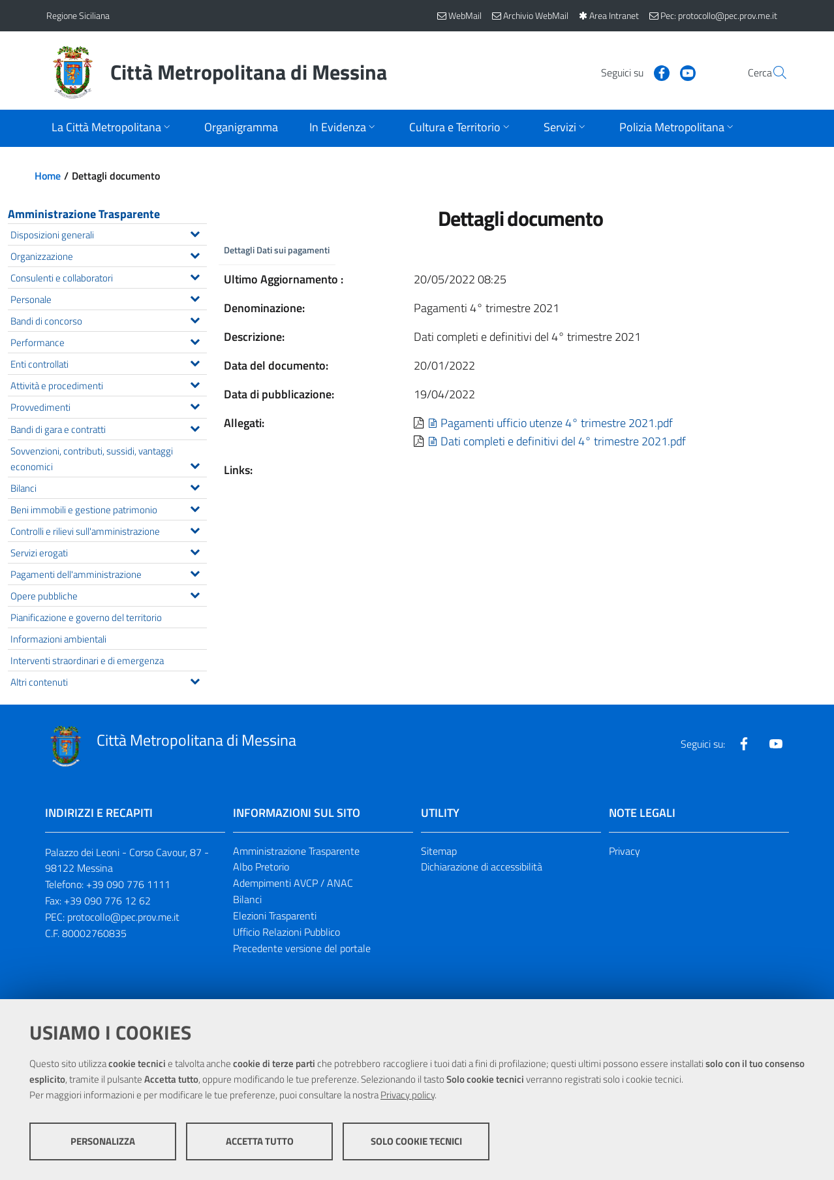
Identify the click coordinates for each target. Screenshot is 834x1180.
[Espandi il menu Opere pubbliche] (194, 593)
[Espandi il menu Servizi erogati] (194, 550)
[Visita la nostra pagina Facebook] (630, 72)
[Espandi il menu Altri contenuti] (194, 680)
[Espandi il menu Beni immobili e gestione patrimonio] (194, 507)
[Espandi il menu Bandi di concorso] (194, 319)
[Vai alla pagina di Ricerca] (772, 72)
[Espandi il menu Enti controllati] (194, 362)
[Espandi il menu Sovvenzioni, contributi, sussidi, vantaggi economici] (194, 464)
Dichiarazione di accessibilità (481, 866)
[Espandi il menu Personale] (194, 297)
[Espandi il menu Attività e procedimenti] (194, 383)
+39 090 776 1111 (128, 884)
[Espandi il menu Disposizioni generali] (194, 232)
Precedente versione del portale (302, 948)
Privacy (624, 851)
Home (48, 175)
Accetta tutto (260, 1141)
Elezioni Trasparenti (275, 915)
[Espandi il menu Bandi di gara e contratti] (194, 427)
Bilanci (247, 899)
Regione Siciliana (78, 15)
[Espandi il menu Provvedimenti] (194, 405)
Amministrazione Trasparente (84, 214)
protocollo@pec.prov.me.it (123, 917)
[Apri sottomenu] (112, 128)
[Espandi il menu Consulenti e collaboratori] (194, 275)
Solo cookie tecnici (416, 1141)
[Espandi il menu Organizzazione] (194, 254)
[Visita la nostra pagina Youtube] (656, 72)
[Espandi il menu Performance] (194, 340)
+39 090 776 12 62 (107, 900)
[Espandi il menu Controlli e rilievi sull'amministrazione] (194, 529)
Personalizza (102, 1141)
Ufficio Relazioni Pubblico (286, 932)
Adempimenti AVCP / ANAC (293, 883)
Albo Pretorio (261, 866)
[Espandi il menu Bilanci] (194, 486)
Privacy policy (407, 1094)
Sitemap (439, 851)
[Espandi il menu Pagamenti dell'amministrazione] (194, 572)
